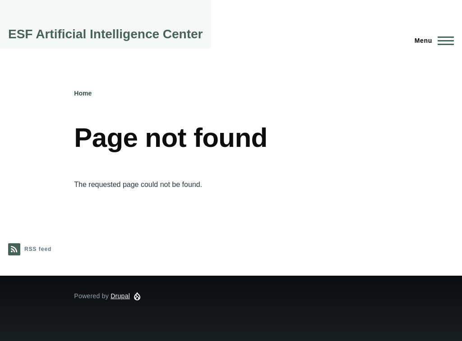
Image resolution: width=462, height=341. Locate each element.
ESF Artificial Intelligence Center (105, 34)
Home (83, 93)
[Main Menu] (432, 40)
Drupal (120, 296)
